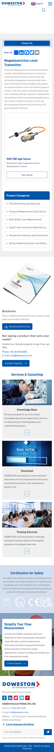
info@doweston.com (21, 355)
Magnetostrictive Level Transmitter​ (28, 19)
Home (11, 17)
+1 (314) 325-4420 (18, 708)
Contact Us (27, 43)
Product (18, 17)
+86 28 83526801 (18, 351)
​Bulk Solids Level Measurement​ (33, 17)
